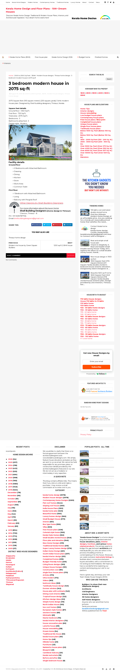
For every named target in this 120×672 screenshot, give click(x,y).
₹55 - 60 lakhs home (89, 319)
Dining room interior (52, 594)
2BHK (88, 93)
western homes (50, 613)
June (10, 511)
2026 (10, 459)
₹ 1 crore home (86, 339)
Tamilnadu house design (54, 586)
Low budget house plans (91, 115)
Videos (46, 580)
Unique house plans (89, 124)
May (9, 514)
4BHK (100, 93)
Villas (45, 527)
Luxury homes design (52, 516)
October (11, 499)
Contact (91, 2)
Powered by (96, 374)
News (98, 2)
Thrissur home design (62, 75)
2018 (10, 484)
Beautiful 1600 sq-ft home (101, 273)
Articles (46, 575)
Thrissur (9, 582)
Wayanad (10, 584)
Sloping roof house (51, 506)
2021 (10, 475)
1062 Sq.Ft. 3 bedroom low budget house (100, 507)
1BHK (82, 93)
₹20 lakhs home (87, 305)
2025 (10, 462)
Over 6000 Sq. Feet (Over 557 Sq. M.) (96, 150)
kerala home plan (50, 511)
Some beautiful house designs (102, 478)
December (12, 493)
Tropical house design (53, 597)
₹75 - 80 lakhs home (89, 328)
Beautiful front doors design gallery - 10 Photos (101, 498)
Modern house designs (45, 75)
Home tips (47, 639)
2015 (10, 530)
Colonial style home (51, 532)
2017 (10, 487)
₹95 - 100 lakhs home (89, 336)
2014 (10, 533)
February (11, 523)
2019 (10, 481)
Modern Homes (33, 2)
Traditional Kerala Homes (54, 546)
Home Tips (85, 109)
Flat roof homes (50, 503)
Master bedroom (50, 618)
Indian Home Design (52, 551)
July (9, 508)
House (88, 113)
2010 (10, 545)
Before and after (50, 658)
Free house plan (41, 57)
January (11, 526)
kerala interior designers (53, 621)
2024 (10, 465)
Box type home (49, 524)
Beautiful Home (50, 514)
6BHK (82, 95)
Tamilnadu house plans (90, 129)
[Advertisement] (60, 37)
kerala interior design (52, 556)
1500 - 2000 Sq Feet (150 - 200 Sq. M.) (96, 140)
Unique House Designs (53, 567)
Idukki (8, 560)
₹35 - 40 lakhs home (88, 312)
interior (46, 522)
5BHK (106, 93)
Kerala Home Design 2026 (62, 57)
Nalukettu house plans (53, 647)
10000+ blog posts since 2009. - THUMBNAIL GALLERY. (24, 669)
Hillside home (49, 642)
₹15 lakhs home (87, 303)
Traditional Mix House (52, 634)
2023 (10, 468)
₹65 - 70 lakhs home (88, 323)
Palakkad (10, 576)
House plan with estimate (54, 591)
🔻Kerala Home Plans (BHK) (19, 57)
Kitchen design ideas (52, 599)
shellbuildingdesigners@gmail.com (29, 218)
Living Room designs (52, 564)
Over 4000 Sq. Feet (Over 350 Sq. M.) (96, 148)
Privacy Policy (85, 435)
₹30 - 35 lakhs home (89, 310)
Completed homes (51, 559)
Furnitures (47, 645)
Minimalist (47, 615)
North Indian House (51, 604)
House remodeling (51, 629)
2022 (10, 471)
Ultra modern (49, 578)
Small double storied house (55, 538)
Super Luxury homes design (55, 548)
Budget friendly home (52, 562)
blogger (71, 255)
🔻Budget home (83, 57)
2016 (10, 490)
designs (87, 111)
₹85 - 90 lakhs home (88, 332)
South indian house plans (54, 554)
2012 (10, 539)
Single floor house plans (90, 126)
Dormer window (50, 588)
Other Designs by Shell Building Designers (41, 203)
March (10, 520)
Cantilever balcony (51, 653)
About (84, 2)
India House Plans (50, 508)
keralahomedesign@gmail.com (95, 609)
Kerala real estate (50, 655)
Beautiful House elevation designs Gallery (100, 452)
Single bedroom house (53, 661)
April (10, 517)
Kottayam (10, 569)
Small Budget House (52, 519)
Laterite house (49, 626)
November (12, 496)
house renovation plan (53, 623)
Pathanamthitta (13, 578)
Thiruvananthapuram (15, 580)
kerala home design (51, 495)
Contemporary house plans (92, 118)
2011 (10, 542)
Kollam (9, 567)
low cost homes (50, 607)
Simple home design (52, 602)
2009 (10, 548)
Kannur (9, 562)
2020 (10, 478)
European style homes (53, 610)
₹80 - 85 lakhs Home (88, 330)
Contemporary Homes (47, 2)
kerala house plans (51, 637)
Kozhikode (10, 571)
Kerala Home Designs (19, 2)
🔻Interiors (6, 63)
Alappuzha (10, 556)
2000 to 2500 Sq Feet (22, 75)
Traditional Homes (63, 2)
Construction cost (51, 570)
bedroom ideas (49, 583)
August (11, 505)
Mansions (84, 157)
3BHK (33, 75)
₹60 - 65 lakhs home (88, 321)
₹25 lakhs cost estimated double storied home (100, 211)
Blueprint (47, 650)
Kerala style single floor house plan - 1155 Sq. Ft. (101, 461)
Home (8, 2)
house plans (90, 122)
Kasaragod (10, 565)
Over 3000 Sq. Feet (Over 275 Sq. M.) (96, 146)
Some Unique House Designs (101, 488)
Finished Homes (101, 57)
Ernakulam (10, 558)
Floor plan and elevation (53, 540)
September (12, 502)
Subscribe (96, 367)
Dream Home (49, 631)
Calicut (19, 571)
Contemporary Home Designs (56, 500)
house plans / (92, 120)
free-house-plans (50, 530)
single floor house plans (53, 572)
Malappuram (11, 573)
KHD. (52, 669)
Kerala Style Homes (51, 535)
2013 (10, 536)
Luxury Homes (75, 2)
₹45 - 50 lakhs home (88, 314)
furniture (91, 544)
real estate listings (104, 557)
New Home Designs (51, 543)
